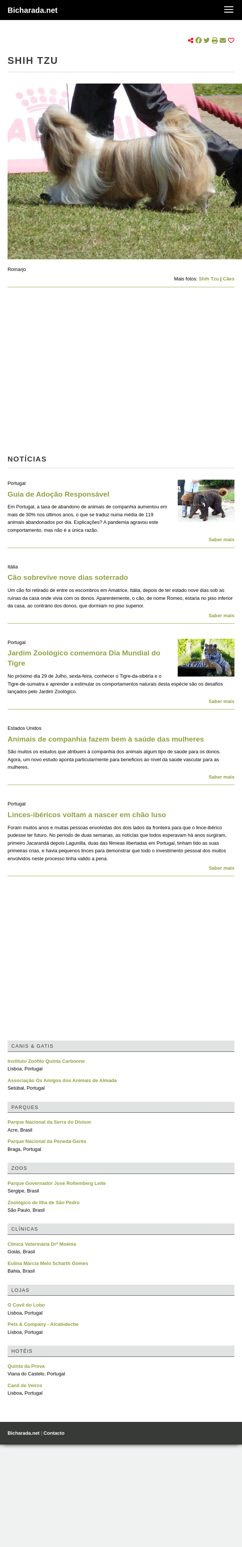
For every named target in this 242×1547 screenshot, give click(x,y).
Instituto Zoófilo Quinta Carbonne (46, 1061)
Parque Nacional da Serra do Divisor (49, 1122)
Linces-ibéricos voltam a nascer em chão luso (87, 815)
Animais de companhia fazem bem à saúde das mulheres (106, 739)
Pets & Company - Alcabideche (43, 1324)
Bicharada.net (32, 10)
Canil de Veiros (25, 1385)
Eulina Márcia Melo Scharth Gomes (48, 1263)
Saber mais (221, 539)
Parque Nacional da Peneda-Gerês (47, 1141)
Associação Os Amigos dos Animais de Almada (62, 1080)
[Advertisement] (71, 373)
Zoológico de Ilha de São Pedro (44, 1202)
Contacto (53, 1433)
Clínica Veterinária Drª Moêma (42, 1244)
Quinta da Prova (26, 1366)
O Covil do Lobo (26, 1305)
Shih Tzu (209, 279)
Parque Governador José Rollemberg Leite (57, 1183)
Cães (228, 279)
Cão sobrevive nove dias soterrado (68, 577)
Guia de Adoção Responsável (58, 494)
